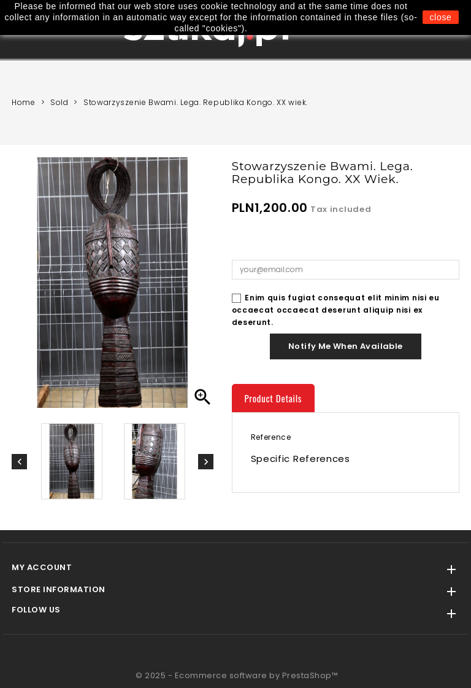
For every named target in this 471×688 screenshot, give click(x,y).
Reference (271, 437)
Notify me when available (345, 346)
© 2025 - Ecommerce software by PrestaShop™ (237, 675)
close (440, 17)
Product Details (273, 398)
